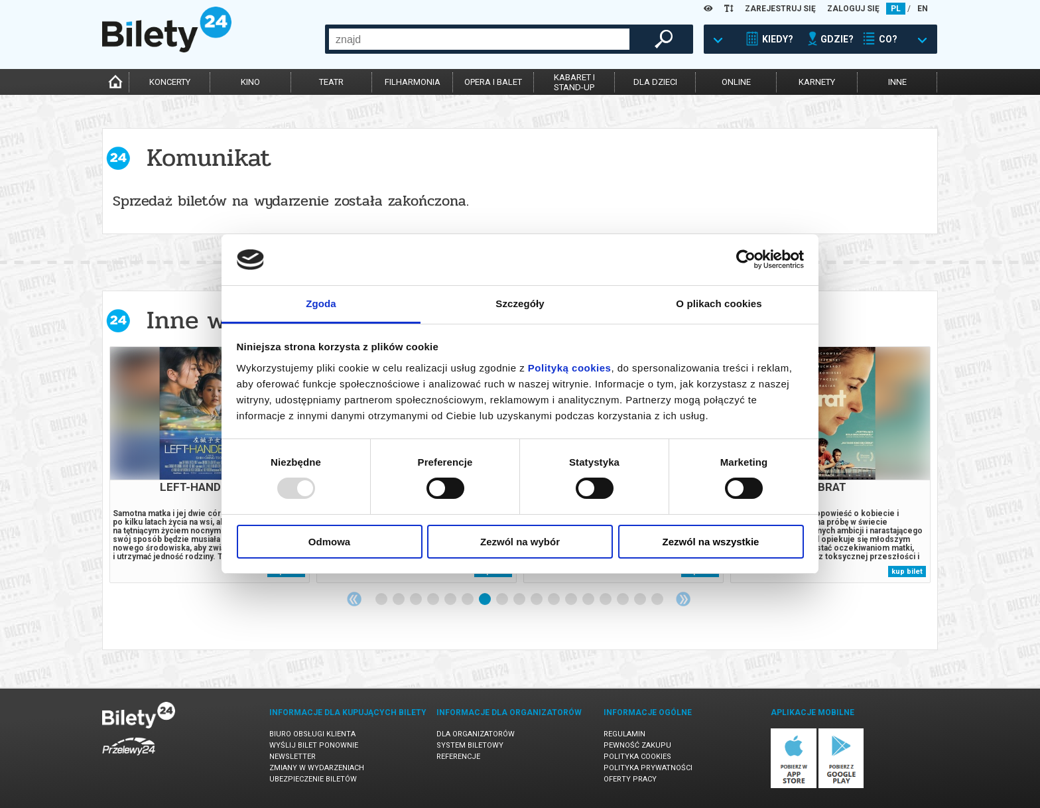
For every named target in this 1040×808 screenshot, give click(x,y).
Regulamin (624, 734)
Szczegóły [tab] (519, 303)
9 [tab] (520, 599)
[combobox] (479, 39)
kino (250, 82)
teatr (331, 82)
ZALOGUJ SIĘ (853, 8)
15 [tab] (623, 599)
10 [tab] (537, 599)
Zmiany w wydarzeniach (316, 768)
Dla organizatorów (475, 734)
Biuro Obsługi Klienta (312, 734)
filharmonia (412, 82)
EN (922, 8)
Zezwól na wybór (520, 541)
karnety (817, 82)
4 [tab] (433, 599)
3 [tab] (416, 599)
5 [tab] (451, 599)
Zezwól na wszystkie (711, 541)
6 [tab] (468, 599)
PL (896, 8)
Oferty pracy (630, 779)
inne (897, 82)
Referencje (458, 756)
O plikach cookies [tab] (718, 303)
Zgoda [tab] (321, 303)
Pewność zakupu (637, 745)
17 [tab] (658, 599)
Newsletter (292, 756)
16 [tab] (640, 599)
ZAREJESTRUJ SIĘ (780, 8)
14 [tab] (606, 599)
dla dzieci (655, 82)
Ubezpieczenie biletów (313, 779)
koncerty (169, 82)
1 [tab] (382, 599)
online (736, 82)
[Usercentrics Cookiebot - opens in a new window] (746, 259)
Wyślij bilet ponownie (313, 745)
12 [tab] (571, 599)
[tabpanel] (209, 464)
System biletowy (469, 745)
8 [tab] (502, 599)
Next (683, 599)
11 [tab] (554, 599)
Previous (354, 599)
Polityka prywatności (648, 768)
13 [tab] (589, 599)
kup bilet (907, 571)
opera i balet (493, 82)
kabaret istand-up (574, 82)
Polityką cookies (570, 367)
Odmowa (329, 541)
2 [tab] (399, 599)
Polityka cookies (637, 756)
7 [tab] (485, 599)
